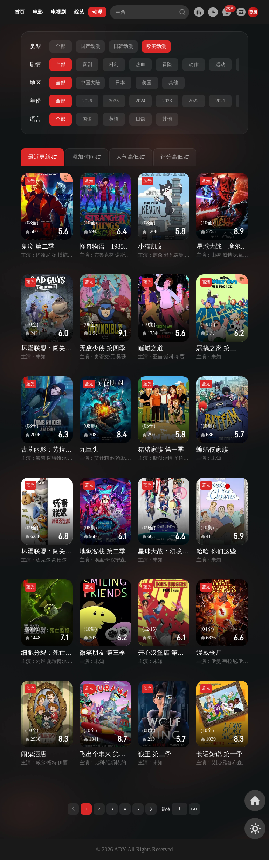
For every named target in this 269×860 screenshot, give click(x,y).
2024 (140, 100)
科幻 (114, 64)
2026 (87, 100)
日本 (120, 82)
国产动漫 (90, 46)
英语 (114, 119)
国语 (87, 119)
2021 (220, 100)
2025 (114, 100)
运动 (220, 64)
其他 (173, 82)
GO (194, 809)
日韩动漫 (123, 46)
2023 (167, 100)
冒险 (167, 64)
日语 (140, 119)
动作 (194, 64)
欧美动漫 (156, 46)
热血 (140, 64)
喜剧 (87, 64)
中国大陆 (90, 82)
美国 (147, 82)
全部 (60, 46)
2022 (194, 100)
